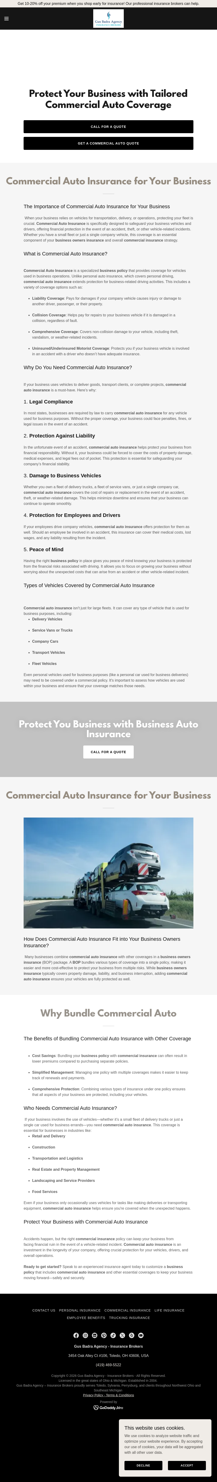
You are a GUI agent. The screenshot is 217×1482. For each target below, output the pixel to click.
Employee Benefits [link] (86, 1318)
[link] (108, 18)
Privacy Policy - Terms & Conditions (108, 1395)
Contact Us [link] (44, 1310)
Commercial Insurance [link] (128, 1310)
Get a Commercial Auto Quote (108, 143)
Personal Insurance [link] (80, 1310)
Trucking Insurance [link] (129, 1318)
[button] (18, 18)
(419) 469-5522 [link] (108, 1365)
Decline (143, 1465)
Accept (187, 1465)
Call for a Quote (108, 127)
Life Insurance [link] (170, 1310)
